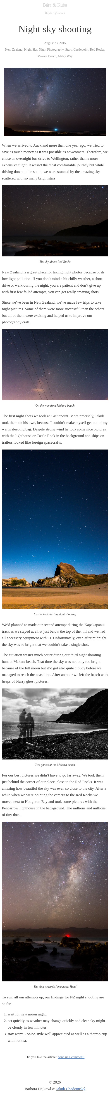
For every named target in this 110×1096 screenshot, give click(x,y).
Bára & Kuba (55, 4)
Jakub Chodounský (70, 1089)
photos (60, 12)
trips (48, 12)
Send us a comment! (71, 1057)
